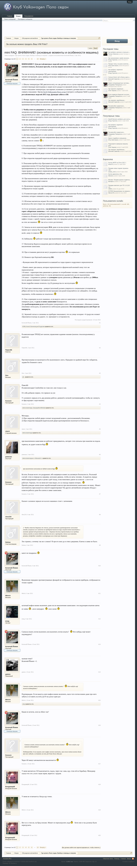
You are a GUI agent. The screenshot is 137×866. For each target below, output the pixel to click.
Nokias (8, 542)
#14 (99, 672)
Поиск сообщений (9, 19)
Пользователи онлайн (113, 201)
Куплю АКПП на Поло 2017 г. (117, 162)
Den (6, 375)
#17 (99, 764)
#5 (100, 429)
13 (37, 59)
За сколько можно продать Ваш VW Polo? (26, 44)
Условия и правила (128, 861)
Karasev (8, 401)
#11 (99, 593)
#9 (100, 545)
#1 (100, 323)
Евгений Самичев (113, 79)
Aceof (28, 326)
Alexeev (110, 176)
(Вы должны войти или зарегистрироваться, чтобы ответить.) (81, 847)
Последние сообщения (25, 19)
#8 (100, 514)
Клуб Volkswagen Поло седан (54, 92)
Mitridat (43, 408)
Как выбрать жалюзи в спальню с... (119, 52)
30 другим (41, 326)
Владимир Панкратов (115, 84)
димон (7, 674)
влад (7, 621)
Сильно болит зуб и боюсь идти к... (119, 77)
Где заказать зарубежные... (116, 100)
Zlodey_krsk (112, 171)
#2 (100, 347)
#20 (99, 835)
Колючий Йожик (69, 55)
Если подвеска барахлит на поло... (119, 94)
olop (23, 704)
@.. (23, 377)
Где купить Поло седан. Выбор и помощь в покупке (31, 55)
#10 (99, 565)
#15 (99, 700)
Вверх (129, 858)
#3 (100, 373)
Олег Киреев (112, 90)
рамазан (8, 457)
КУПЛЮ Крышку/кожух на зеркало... (119, 191)
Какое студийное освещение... (117, 138)
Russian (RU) (7, 858)
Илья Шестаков (113, 65)
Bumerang (34, 326)
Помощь (117, 858)
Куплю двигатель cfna (115, 174)
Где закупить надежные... (116, 89)
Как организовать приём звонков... (119, 58)
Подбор (90, 48)
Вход (129, 2)
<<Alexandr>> (38, 458)
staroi (7, 431)
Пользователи (28, 16)
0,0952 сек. (69, 861)
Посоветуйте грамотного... (116, 106)
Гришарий (36, 408)
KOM (23, 326)
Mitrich (8, 595)
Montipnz (111, 181)
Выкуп (95, 48)
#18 (99, 784)
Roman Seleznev (113, 54)
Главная (9, 16)
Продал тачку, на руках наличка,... (119, 64)
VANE (110, 189)
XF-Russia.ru (13, 863)
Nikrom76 (111, 193)
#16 (99, 725)
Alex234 (8, 517)
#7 (100, 494)
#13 (99, 644)
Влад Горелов (112, 60)
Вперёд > (43, 59)
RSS (133, 858)
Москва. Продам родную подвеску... (119, 179)
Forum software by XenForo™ (20, 861)
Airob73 (110, 164)
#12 (99, 619)
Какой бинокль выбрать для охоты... (119, 119)
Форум (18, 16)
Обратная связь (108, 858)
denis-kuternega (27, 408)
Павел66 (8, 350)
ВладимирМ (10, 787)
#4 (100, 404)
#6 (100, 454)
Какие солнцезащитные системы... (119, 83)
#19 (99, 810)
